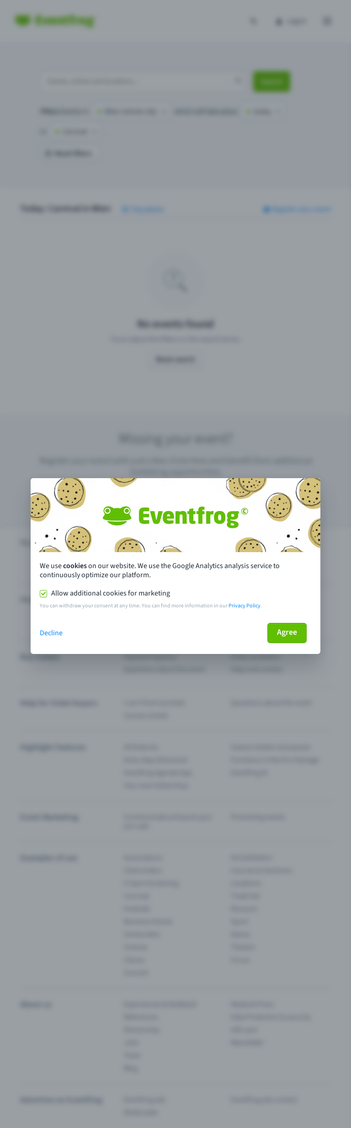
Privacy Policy (245, 606)
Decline (51, 633)
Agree (287, 632)
